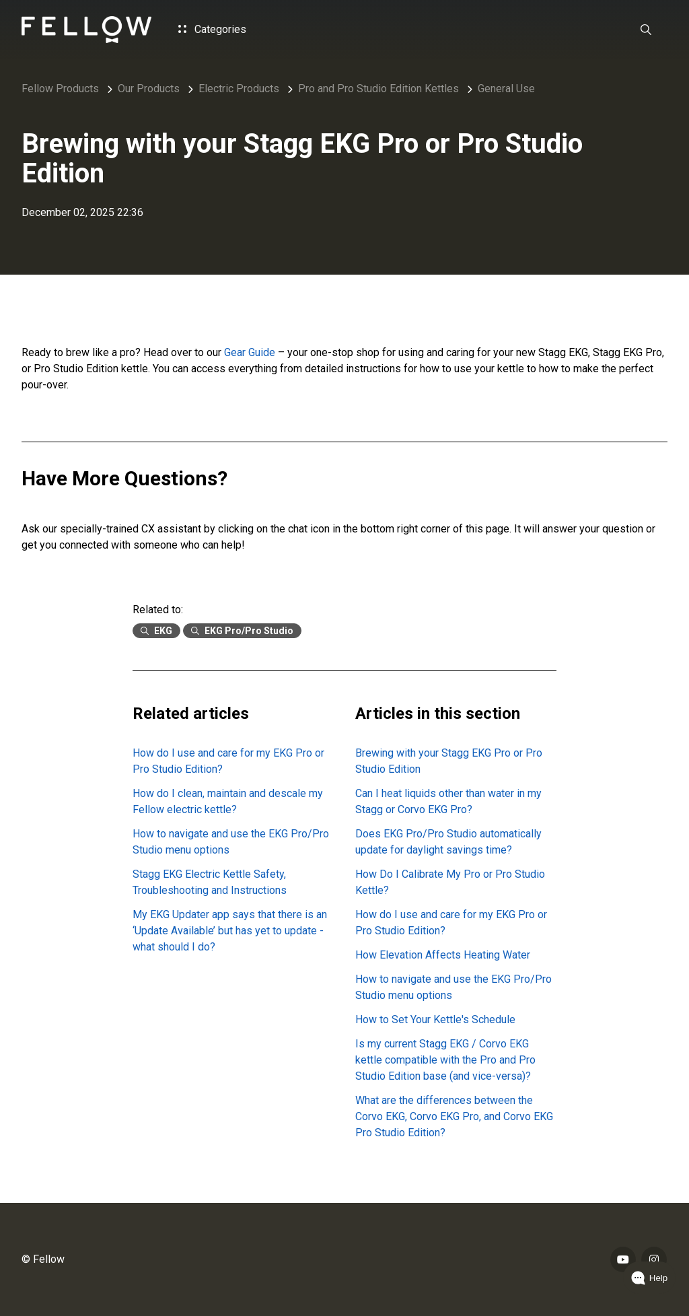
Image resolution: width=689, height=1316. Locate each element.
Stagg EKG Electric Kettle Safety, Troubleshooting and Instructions (210, 882)
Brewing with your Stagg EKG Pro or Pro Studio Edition (448, 761)
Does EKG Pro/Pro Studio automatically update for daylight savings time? (448, 841)
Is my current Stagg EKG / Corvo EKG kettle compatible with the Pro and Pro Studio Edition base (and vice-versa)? (445, 1059)
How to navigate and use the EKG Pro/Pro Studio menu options (231, 841)
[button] (645, 29)
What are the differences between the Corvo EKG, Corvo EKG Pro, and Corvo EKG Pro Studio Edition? (454, 1116)
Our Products (149, 88)
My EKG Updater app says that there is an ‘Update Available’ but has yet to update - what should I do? (230, 930)
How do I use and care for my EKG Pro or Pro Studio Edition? (228, 761)
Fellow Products (60, 88)
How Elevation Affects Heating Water (442, 954)
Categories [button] (212, 29)
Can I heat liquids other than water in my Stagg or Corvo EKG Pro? (448, 801)
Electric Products (238, 88)
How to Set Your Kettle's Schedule (435, 1019)
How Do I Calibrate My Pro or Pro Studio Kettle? (450, 882)
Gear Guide (251, 352)
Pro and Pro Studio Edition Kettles (378, 88)
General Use (506, 88)
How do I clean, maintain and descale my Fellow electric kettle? (228, 801)
